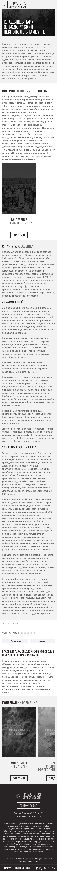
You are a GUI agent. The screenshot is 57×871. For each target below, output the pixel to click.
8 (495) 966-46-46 (11, 689)
